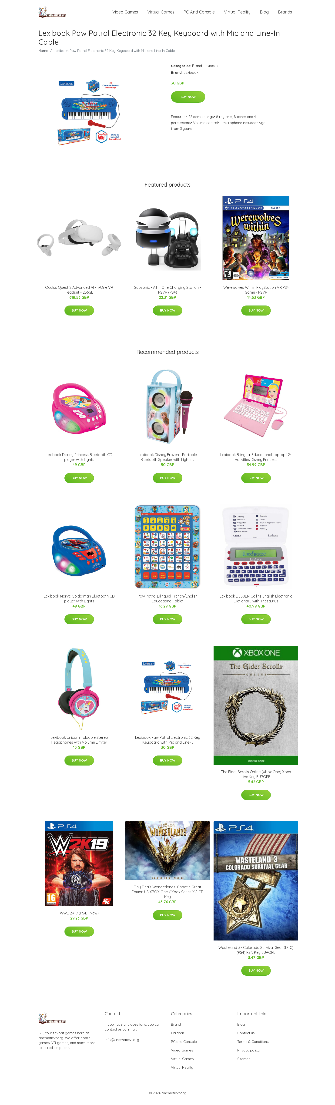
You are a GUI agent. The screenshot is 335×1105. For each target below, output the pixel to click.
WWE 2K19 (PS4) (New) (79, 917)
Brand (197, 69)
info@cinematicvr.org (122, 1043)
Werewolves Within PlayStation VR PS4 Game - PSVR (256, 294)
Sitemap (244, 1063)
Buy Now (188, 101)
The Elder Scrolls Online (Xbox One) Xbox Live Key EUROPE (256, 778)
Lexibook (211, 69)
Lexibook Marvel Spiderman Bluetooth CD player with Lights (79, 602)
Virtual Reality (237, 14)
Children (177, 1037)
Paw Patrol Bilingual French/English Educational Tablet (168, 602)
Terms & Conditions (253, 1045)
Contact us (246, 1037)
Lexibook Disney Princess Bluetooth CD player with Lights (79, 461)
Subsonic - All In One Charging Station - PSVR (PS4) (167, 294)
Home (43, 54)
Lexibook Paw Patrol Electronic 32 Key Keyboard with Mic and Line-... (167, 744)
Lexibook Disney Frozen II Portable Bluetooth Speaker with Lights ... (167, 461)
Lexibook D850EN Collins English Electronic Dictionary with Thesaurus (256, 602)
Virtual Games (160, 14)
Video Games (125, 14)
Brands (285, 14)
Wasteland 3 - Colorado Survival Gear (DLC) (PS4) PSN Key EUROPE (256, 954)
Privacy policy (248, 1054)
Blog (264, 14)
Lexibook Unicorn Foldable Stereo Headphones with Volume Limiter (79, 744)
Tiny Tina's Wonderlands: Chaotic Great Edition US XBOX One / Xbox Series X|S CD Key (168, 896)
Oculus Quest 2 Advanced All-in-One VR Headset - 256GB (79, 294)
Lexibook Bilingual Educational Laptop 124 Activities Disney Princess (256, 461)
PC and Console (199, 14)
